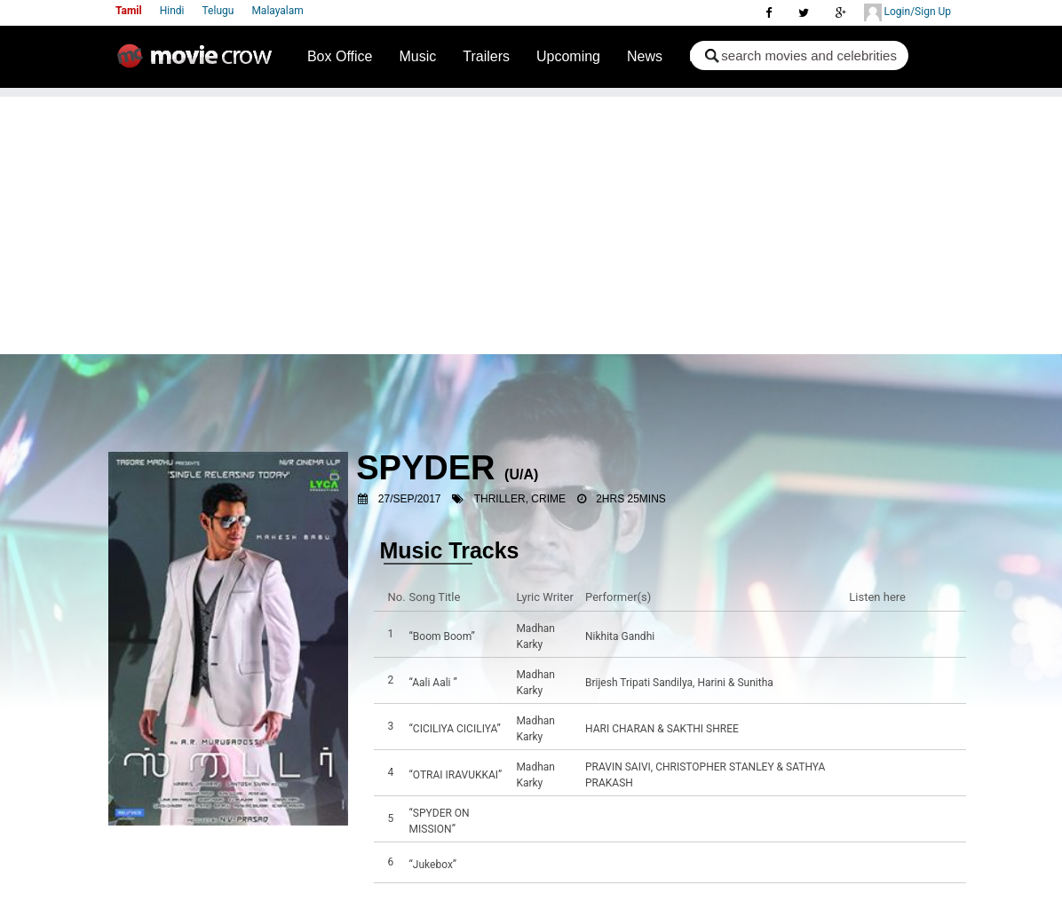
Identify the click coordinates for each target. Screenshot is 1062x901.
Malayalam (277, 10)
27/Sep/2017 (409, 499)
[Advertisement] (531, 221)
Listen (867, 636)
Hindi (172, 10)
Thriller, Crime (520, 499)
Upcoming (568, 56)
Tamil (128, 10)
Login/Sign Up (907, 12)
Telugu (218, 10)
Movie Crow (199, 63)
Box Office (340, 56)
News (644, 56)
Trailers (486, 56)
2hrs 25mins (631, 499)
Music (417, 56)
